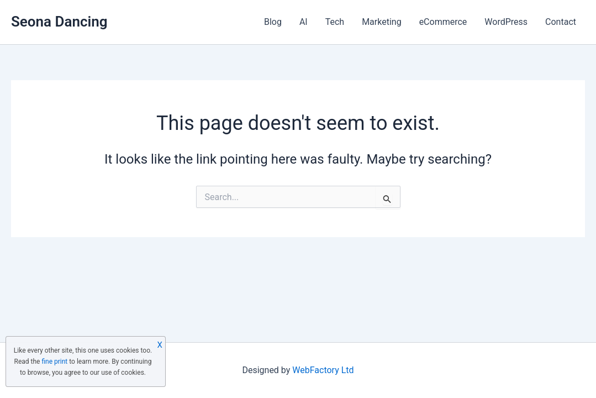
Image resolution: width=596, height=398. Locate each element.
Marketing (381, 22)
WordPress (506, 22)
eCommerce (443, 22)
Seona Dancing (59, 21)
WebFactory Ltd (323, 370)
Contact (560, 22)
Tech (334, 22)
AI (303, 22)
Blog (273, 22)
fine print (54, 361)
